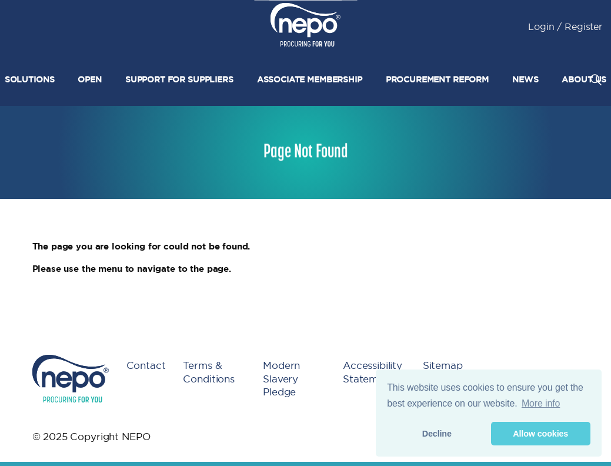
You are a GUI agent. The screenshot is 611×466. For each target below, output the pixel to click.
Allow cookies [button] (540, 433)
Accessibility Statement (372, 372)
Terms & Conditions (209, 372)
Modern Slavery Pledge (281, 378)
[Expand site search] (595, 79)
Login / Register (565, 26)
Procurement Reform (437, 79)
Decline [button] (437, 433)
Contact (146, 365)
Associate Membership (309, 79)
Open (89, 79)
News (525, 79)
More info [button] (541, 403)
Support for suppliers (179, 79)
